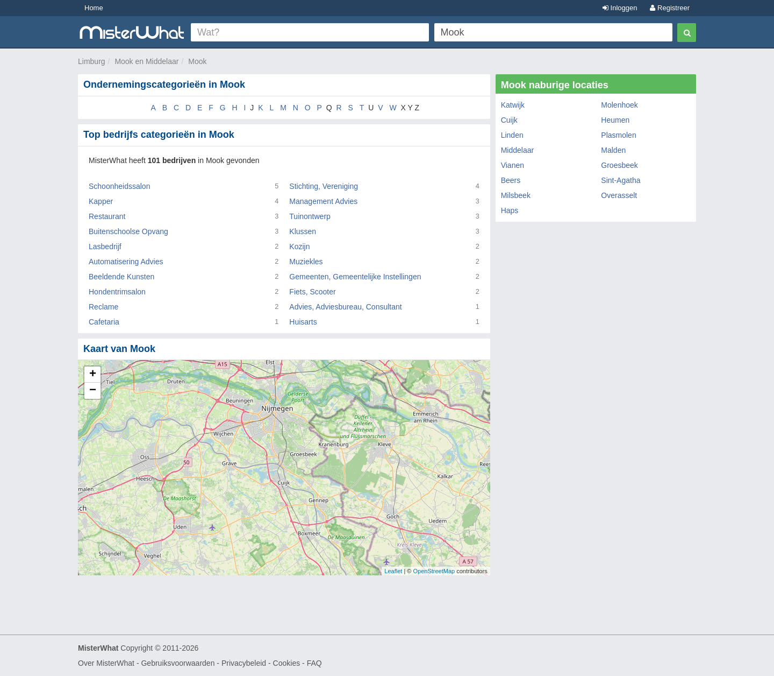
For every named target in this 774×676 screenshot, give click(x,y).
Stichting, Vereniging (323, 186)
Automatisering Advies (126, 261)
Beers (511, 180)
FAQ (314, 663)
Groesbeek (619, 165)
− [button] (92, 391)
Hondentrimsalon (117, 291)
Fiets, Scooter (312, 291)
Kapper (101, 201)
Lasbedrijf (105, 246)
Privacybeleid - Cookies (260, 663)
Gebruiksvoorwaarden (177, 663)
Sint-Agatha (620, 180)
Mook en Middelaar (146, 61)
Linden (512, 135)
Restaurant (107, 216)
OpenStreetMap (434, 571)
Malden (613, 150)
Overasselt (619, 195)
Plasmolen (618, 135)
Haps (510, 210)
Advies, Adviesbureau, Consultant (345, 306)
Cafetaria (104, 322)
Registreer (670, 8)
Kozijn (299, 246)
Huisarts (303, 322)
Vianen (512, 165)
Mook (197, 61)
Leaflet (393, 571)
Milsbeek (516, 195)
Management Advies (323, 201)
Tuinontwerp (310, 216)
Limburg (91, 61)
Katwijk (513, 105)
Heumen (615, 120)
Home (93, 8)
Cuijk (509, 120)
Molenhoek (619, 105)
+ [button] (92, 375)
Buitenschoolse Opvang (128, 231)
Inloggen (620, 8)
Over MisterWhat (106, 663)
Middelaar (517, 150)
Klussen (302, 231)
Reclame (103, 306)
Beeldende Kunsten (121, 276)
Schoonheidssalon (119, 186)
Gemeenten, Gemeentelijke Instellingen (355, 276)
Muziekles (305, 261)
